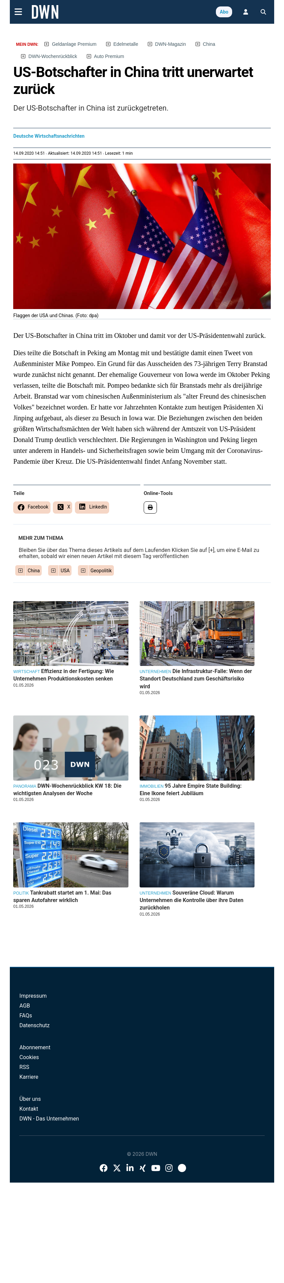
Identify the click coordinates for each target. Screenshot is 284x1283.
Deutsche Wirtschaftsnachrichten (48, 136)
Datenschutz (34, 1025)
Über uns (30, 1099)
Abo (224, 12)
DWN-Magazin (170, 44)
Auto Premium (109, 56)
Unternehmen (155, 671)
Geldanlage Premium (74, 44)
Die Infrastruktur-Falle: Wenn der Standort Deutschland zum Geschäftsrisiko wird (196, 679)
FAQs (25, 1015)
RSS (24, 1067)
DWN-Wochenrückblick (52, 56)
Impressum (33, 996)
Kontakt (28, 1109)
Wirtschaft (26, 671)
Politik (21, 893)
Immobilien (152, 786)
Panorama (24, 786)
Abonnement (34, 1047)
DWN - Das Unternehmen (49, 1118)
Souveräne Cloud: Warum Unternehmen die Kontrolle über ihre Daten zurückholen (191, 900)
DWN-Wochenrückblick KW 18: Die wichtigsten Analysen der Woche (67, 790)
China (209, 44)
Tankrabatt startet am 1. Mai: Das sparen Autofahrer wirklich (62, 896)
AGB (24, 1005)
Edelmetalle (126, 44)
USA (65, 570)
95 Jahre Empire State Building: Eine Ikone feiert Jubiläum (191, 790)
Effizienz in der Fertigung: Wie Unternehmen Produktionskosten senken (63, 675)
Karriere (28, 1077)
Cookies (29, 1057)
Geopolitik (101, 570)
